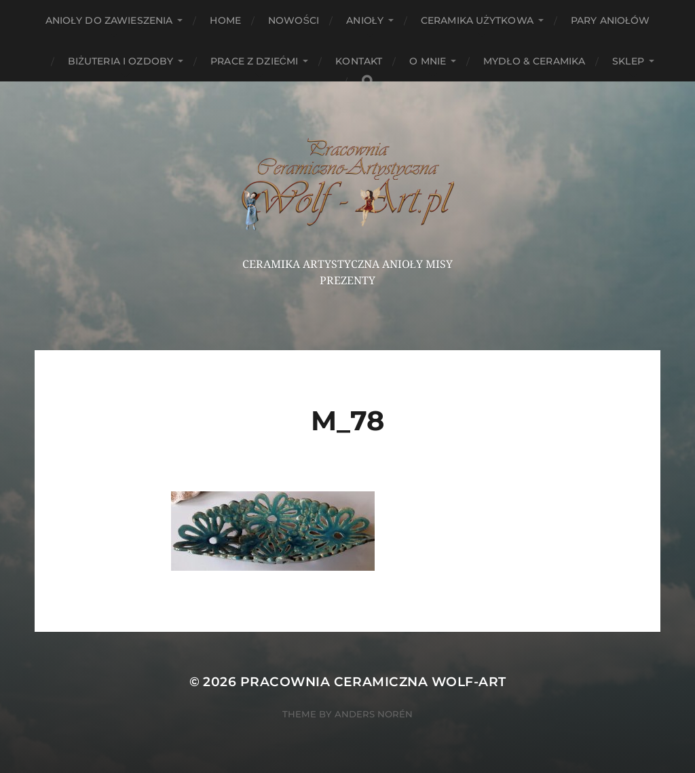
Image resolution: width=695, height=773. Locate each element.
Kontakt (358, 61)
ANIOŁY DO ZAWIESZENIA (109, 20)
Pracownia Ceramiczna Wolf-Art (373, 682)
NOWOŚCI (293, 20)
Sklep (628, 61)
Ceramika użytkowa (477, 20)
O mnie (427, 61)
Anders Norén (374, 714)
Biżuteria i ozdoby (120, 61)
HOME (225, 20)
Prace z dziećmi (254, 61)
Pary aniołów (610, 20)
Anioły (364, 20)
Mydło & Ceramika (534, 61)
